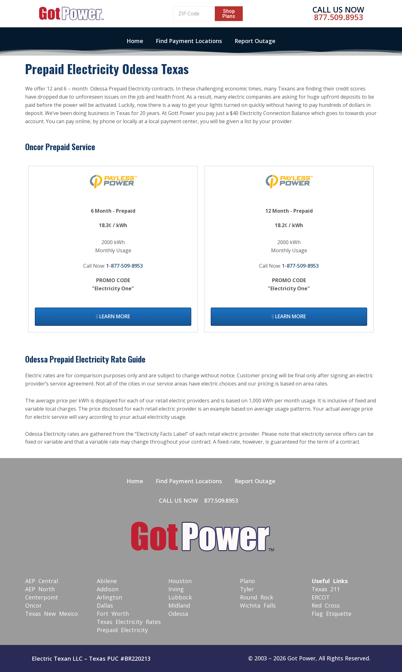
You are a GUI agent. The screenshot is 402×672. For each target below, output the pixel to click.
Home (135, 41)
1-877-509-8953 (124, 265)
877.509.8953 (338, 17)
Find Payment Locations (189, 41)
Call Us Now (338, 9)
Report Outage (255, 41)
